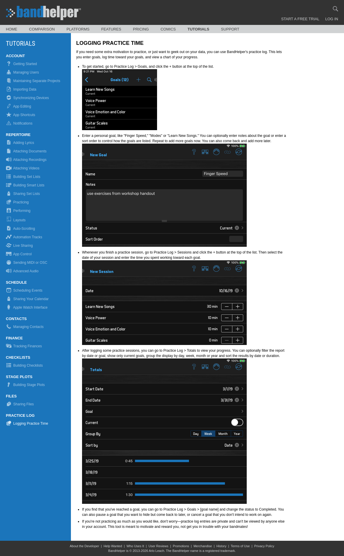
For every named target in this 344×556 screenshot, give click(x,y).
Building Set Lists (23, 177)
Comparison (42, 29)
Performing (18, 211)
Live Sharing (19, 246)
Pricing (141, 29)
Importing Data (21, 89)
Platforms (78, 29)
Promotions (181, 546)
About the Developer (84, 546)
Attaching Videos (23, 168)
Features (111, 29)
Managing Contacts (25, 327)
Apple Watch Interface (26, 307)
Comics (168, 29)
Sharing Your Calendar (27, 299)
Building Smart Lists (25, 185)
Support (230, 29)
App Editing (18, 106)
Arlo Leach (156, 550)
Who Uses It (135, 546)
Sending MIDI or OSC (26, 263)
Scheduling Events (24, 290)
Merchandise (202, 546)
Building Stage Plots (25, 385)
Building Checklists (24, 365)
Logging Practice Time (27, 423)
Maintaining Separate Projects (33, 81)
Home (11, 29)
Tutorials (198, 29)
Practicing (17, 202)
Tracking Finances (24, 346)
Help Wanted (112, 546)
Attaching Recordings (26, 160)
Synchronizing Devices (27, 98)
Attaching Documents (26, 151)
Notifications (19, 123)
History (221, 546)
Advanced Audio (22, 271)
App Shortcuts (20, 115)
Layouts (16, 220)
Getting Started (21, 64)
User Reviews (158, 546)
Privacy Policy (264, 546)
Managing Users (22, 72)
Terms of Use (240, 546)
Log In (331, 19)
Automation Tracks (24, 237)
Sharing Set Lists (23, 194)
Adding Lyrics (20, 143)
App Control (19, 254)
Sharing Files (20, 404)
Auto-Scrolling (20, 229)
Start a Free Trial (300, 19)
